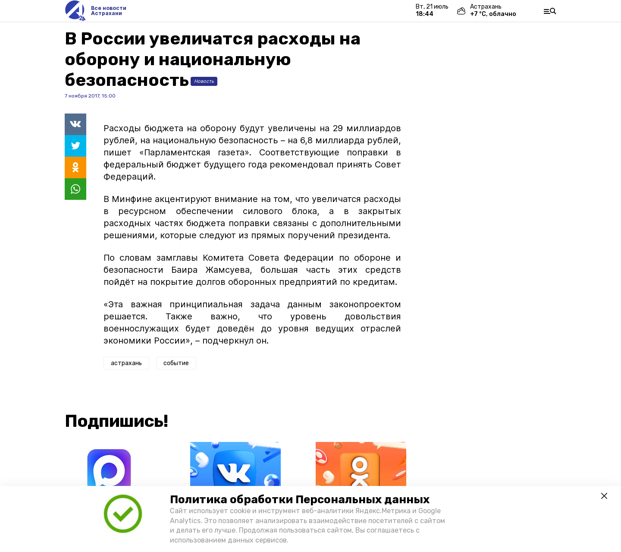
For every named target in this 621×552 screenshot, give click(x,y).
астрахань (126, 363)
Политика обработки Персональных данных (300, 499)
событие (176, 363)
